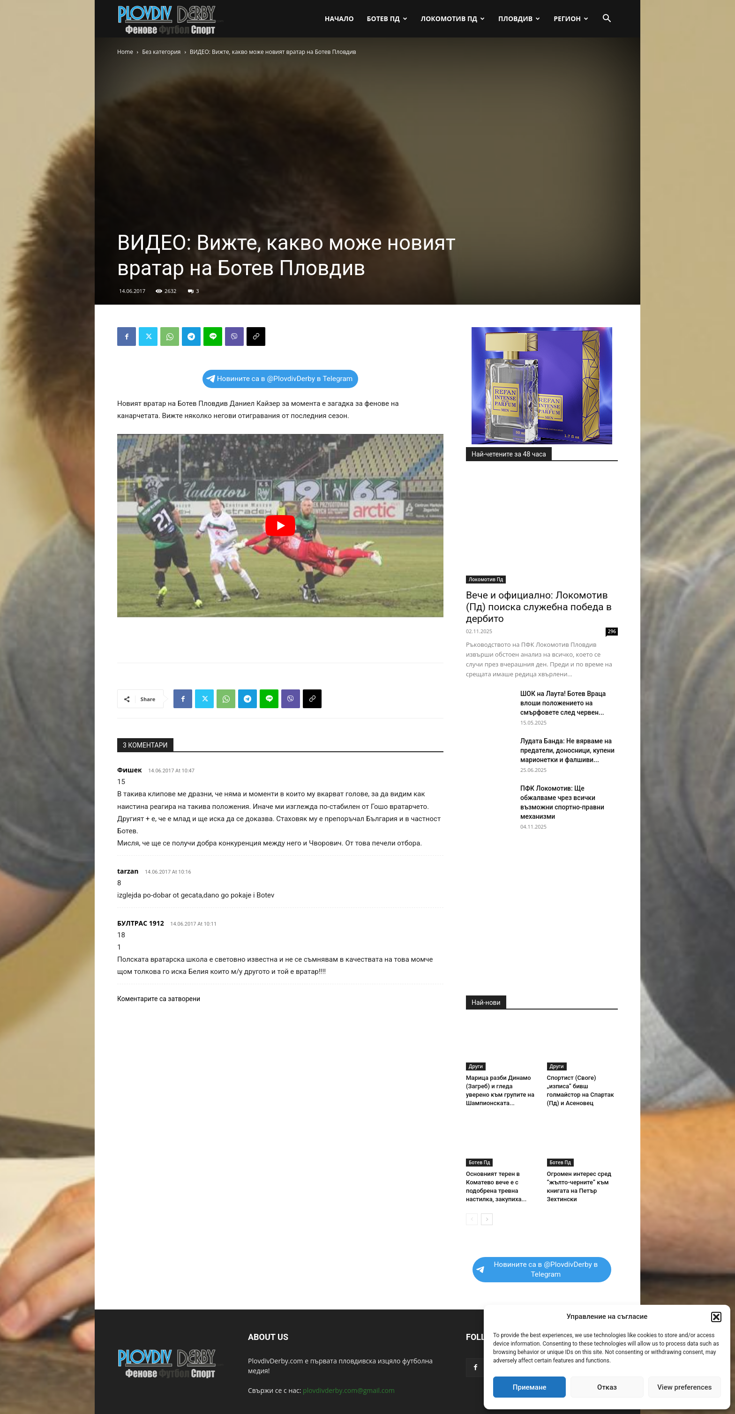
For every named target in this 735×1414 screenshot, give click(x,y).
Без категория (161, 52)
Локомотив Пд (453, 18)
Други (476, 1066)
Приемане (530, 1387)
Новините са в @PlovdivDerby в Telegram (279, 378)
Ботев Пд (387, 18)
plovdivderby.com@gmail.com (349, 1390)
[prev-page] (472, 1219)
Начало (339, 18)
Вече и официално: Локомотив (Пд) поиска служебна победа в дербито (539, 607)
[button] (716, 1317)
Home (125, 52)
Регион (571, 18)
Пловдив (519, 18)
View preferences (684, 1387)
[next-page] (487, 1219)
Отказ (607, 1387)
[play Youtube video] (280, 525)
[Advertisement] (280, 631)
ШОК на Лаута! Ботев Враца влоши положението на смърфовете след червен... (563, 703)
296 (612, 631)
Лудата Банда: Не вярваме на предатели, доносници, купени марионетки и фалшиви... (567, 750)
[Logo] (171, 19)
